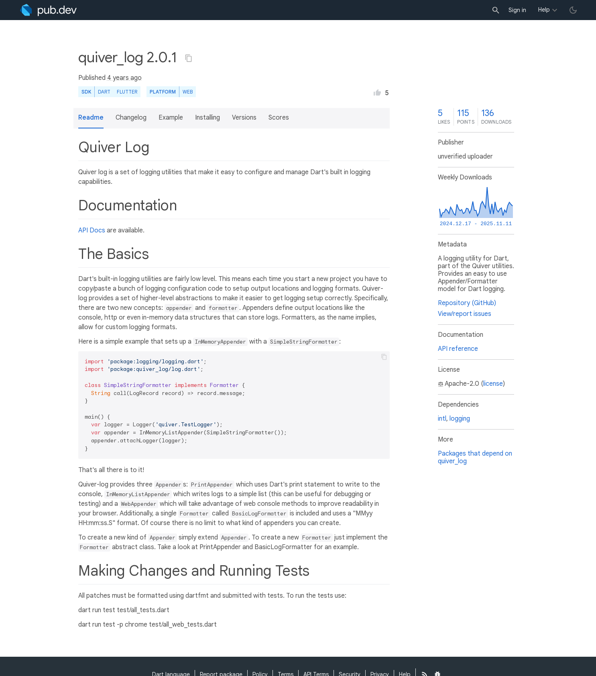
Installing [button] (207, 118)
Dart (104, 92)
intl (442, 419)
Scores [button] (279, 118)
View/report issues (464, 314)
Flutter (127, 92)
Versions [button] (244, 118)
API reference (458, 349)
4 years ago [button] (124, 78)
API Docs (91, 230)
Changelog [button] (131, 118)
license (493, 384)
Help (544, 9)
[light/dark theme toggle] (573, 10)
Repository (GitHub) (467, 303)
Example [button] (171, 118)
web (188, 92)
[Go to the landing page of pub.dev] (48, 10)
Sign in (517, 10)
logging (460, 419)
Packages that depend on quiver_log (475, 457)
